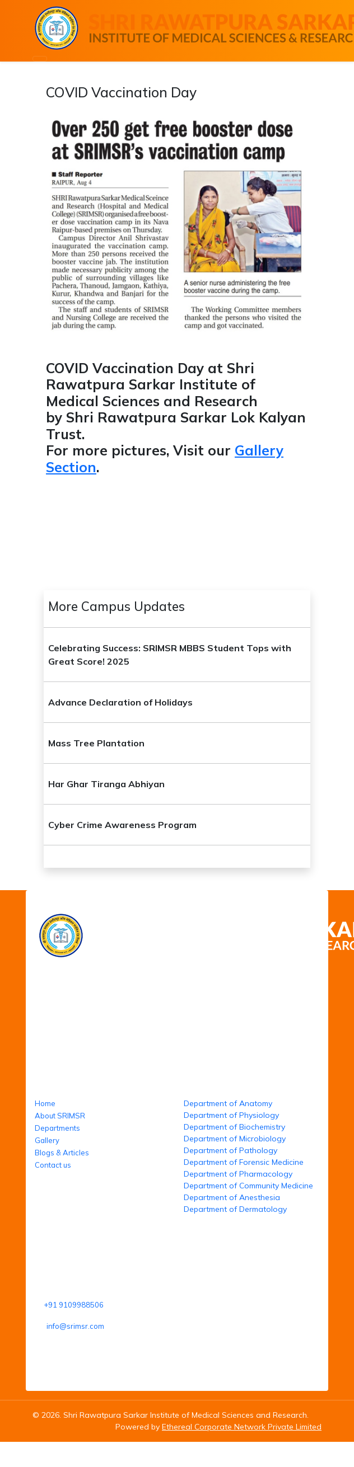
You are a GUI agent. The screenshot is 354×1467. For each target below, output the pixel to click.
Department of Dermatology (235, 1209)
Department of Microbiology (235, 1139)
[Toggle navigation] (39, 59)
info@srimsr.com (75, 1326)
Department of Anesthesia (232, 1197)
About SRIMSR (60, 1115)
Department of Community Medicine (248, 1186)
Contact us (53, 1164)
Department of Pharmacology (238, 1174)
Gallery (47, 1140)
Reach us (54, 1247)
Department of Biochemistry (234, 1127)
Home (45, 1103)
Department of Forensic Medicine (244, 1162)
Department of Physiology (231, 1115)
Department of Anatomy (228, 1103)
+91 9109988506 (74, 1304)
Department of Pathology (230, 1150)
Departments (57, 1127)
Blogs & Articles (62, 1152)
